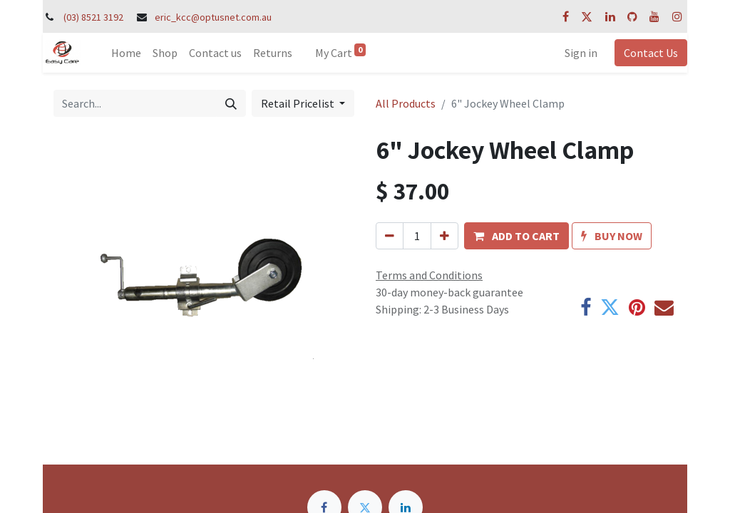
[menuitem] (126, 52)
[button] (516, 235)
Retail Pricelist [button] (298, 103)
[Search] (231, 103)
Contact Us (651, 53)
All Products (406, 103)
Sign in (581, 53)
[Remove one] (389, 235)
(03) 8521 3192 (93, 17)
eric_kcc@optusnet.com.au (213, 17)
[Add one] (444, 235)
